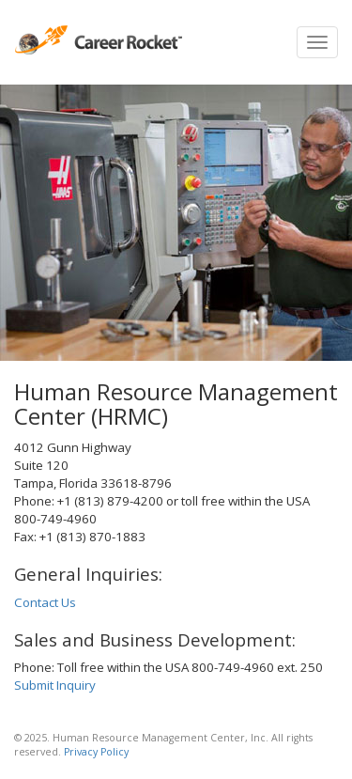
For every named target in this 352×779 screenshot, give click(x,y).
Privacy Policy (96, 751)
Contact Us (45, 602)
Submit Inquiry (55, 685)
